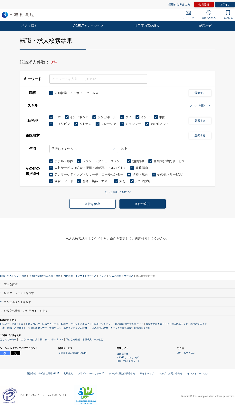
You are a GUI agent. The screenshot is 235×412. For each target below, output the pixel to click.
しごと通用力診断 (98, 327)
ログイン (225, 4)
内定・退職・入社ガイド (13, 327)
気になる (228, 14)
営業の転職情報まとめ (41, 275)
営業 (24, 275)
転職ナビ (205, 25)
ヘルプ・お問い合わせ (170, 373)
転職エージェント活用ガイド (76, 324)
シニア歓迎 (115, 275)
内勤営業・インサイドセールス (79, 275)
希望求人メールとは (92, 339)
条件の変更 (142, 204)
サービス (128, 275)
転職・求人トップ (9, 275)
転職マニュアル (50, 324)
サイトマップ (147, 373)
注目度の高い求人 (146, 25)
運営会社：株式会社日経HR (43, 373)
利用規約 (68, 373)
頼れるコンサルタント (51, 339)
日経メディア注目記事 (12, 324)
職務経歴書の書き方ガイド (129, 324)
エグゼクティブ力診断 (75, 327)
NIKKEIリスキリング (127, 357)
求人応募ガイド (180, 324)
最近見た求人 (209, 14)
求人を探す (29, 25)
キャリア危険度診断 (121, 327)
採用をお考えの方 (179, 4)
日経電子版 (122, 353)
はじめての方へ (8, 339)
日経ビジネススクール (128, 361)
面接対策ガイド (198, 324)
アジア (102, 275)
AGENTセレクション (88, 25)
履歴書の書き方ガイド (157, 324)
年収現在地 (55, 327)
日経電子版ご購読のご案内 (72, 352)
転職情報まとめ (142, 327)
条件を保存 (92, 204)
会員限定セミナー (37, 327)
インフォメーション (197, 373)
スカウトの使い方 (28, 339)
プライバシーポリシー (91, 373)
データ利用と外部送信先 (122, 373)
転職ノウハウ (33, 324)
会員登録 (203, 4)
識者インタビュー (103, 324)
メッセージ (188, 15)
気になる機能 (73, 339)
